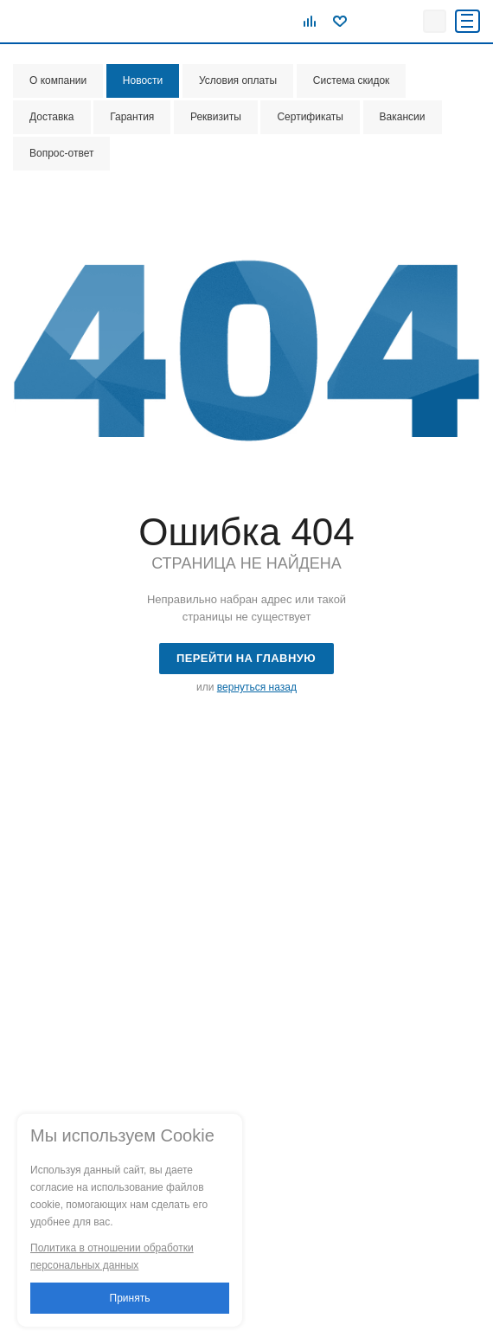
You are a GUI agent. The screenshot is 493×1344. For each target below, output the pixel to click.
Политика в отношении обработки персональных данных (112, 1256)
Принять (130, 1298)
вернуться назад (257, 687)
